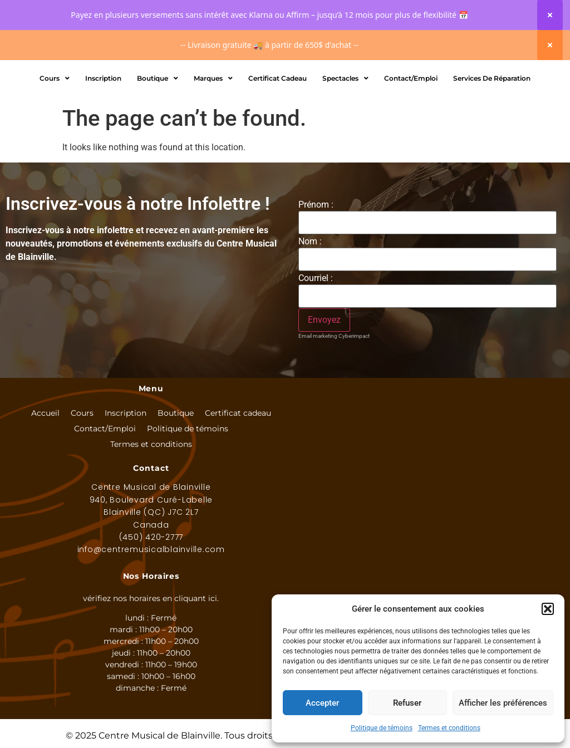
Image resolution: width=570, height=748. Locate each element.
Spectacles (345, 132)
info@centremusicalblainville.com (151, 603)
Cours (55, 132)
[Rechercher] (329, 88)
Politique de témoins (381, 728)
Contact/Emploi (411, 132)
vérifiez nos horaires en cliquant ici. (151, 652)
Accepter (322, 703)
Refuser (407, 703)
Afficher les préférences (503, 703)
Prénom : (315, 258)
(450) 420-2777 (151, 591)
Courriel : (315, 332)
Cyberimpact (354, 390)
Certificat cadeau (238, 467)
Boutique (157, 132)
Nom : (310, 295)
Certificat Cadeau (277, 132)
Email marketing (317, 390)
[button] (547, 608)
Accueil (45, 467)
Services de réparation (491, 132)
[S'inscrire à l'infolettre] (324, 374)
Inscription (103, 132)
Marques (213, 132)
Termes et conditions (449, 728)
